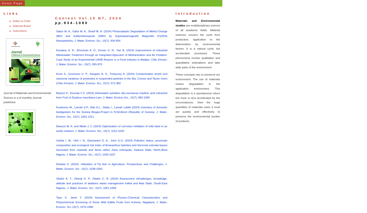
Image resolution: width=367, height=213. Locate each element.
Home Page (12, 3)
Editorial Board (22, 25)
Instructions (20, 30)
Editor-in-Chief (21, 20)
